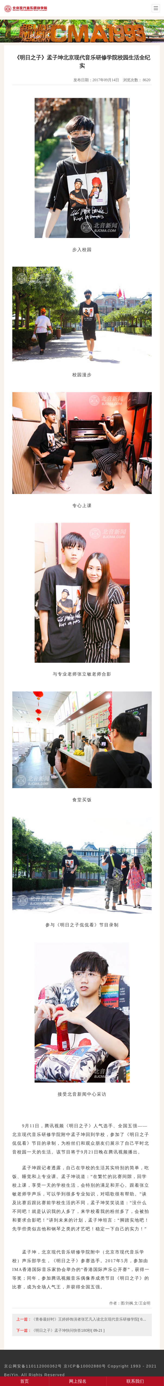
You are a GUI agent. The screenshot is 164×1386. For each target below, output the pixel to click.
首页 (24, 1381)
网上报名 (77, 1381)
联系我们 (135, 1381)
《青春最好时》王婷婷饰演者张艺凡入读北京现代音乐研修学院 (85, 1319)
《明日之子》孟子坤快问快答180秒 (61, 1330)
